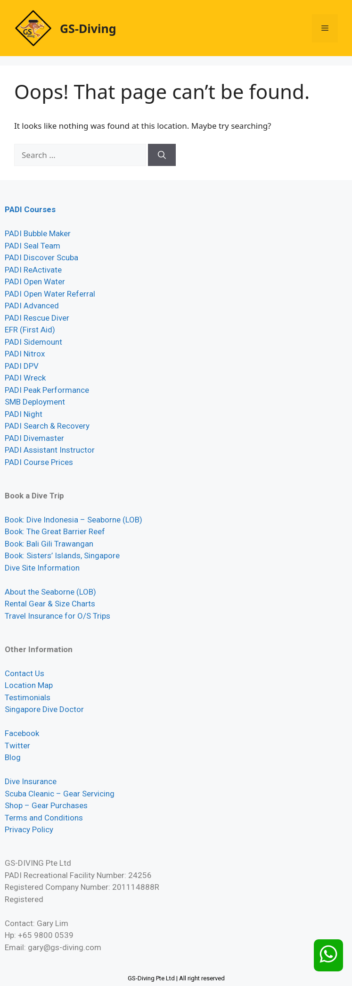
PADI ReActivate (33, 269)
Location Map (29, 685)
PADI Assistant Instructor (50, 450)
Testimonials (27, 697)
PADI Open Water (35, 281)
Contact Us (24, 673)
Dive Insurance (31, 781)
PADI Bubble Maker (38, 233)
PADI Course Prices (39, 462)
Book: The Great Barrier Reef (55, 531)
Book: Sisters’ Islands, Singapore (62, 555)
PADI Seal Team (32, 245)
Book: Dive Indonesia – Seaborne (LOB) (73, 519)
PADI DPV (22, 366)
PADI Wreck (25, 377)
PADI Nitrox (25, 353)
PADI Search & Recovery (47, 426)
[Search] (162, 155)
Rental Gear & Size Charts (50, 603)
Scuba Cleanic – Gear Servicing (60, 793)
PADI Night (23, 414)
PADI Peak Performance (47, 390)
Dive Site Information (42, 567)
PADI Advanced (32, 305)
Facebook (22, 733)
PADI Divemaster (34, 438)
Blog (13, 757)
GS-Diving (88, 28)
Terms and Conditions (44, 817)
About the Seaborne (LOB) (50, 592)
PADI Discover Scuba (41, 257)
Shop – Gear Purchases (46, 805)
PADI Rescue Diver (37, 318)
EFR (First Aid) (30, 329)
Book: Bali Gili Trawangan (49, 543)
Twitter (17, 745)
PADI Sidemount (33, 342)
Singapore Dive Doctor (44, 709)
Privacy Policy (29, 829)
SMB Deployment (35, 401)
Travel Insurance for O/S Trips (57, 616)
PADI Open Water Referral (50, 293)
